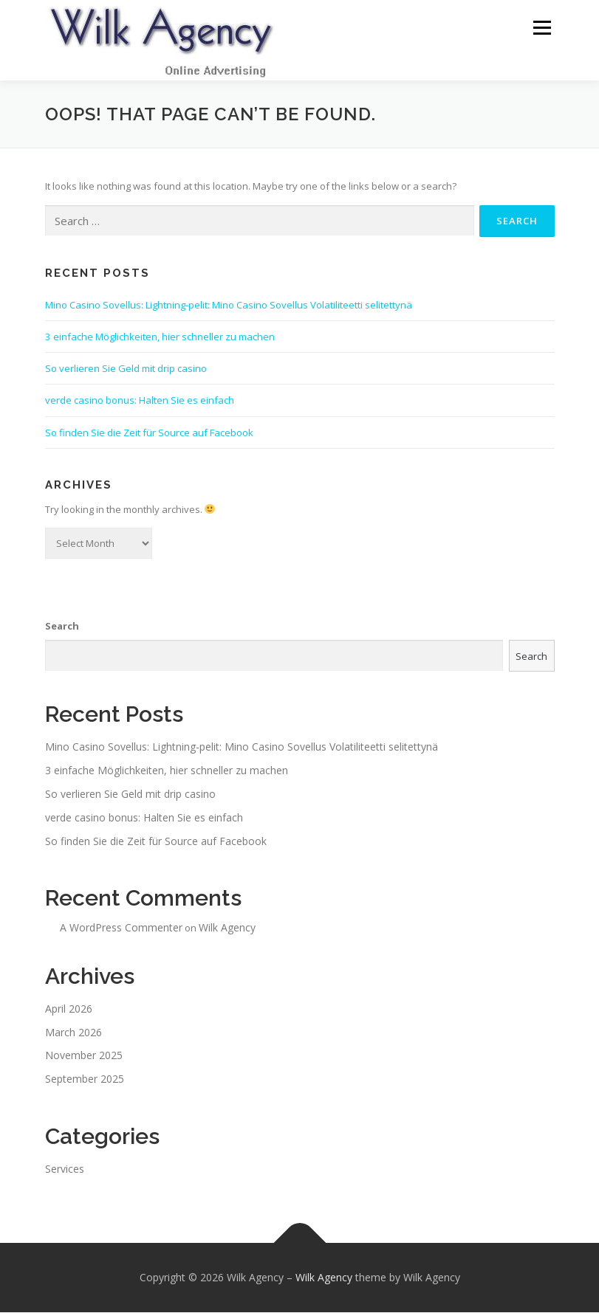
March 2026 (73, 1033)
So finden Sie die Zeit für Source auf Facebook (149, 433)
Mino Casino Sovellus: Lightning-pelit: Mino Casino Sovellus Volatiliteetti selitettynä (228, 305)
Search (62, 627)
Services (64, 1169)
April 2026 (68, 1009)
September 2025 (84, 1079)
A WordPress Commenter (121, 928)
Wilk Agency (227, 928)
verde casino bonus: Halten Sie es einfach (139, 401)
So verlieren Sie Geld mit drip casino (126, 369)
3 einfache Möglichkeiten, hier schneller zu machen (160, 337)
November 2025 (84, 1057)
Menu (542, 27)
